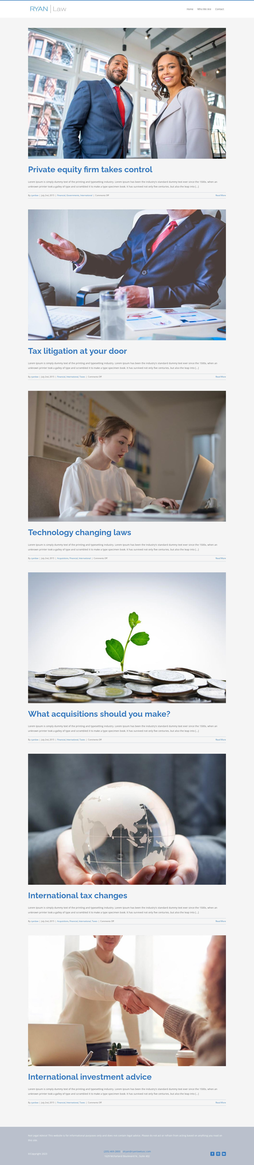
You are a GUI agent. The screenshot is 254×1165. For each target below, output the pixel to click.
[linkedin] (224, 1154)
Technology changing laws (79, 532)
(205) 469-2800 (111, 1151)
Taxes (82, 376)
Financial (61, 195)
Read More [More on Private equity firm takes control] (221, 195)
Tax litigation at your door (77, 351)
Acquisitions (62, 558)
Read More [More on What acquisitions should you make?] (221, 739)
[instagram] (218, 1154)
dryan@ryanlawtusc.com (137, 1151)
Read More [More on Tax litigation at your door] (221, 376)
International (86, 195)
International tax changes (77, 895)
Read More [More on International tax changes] (221, 921)
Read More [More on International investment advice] (221, 1102)
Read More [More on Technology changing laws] (221, 558)
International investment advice (90, 1076)
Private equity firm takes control (90, 169)
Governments (72, 195)
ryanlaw (34, 195)
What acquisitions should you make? (99, 714)
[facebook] (212, 1154)
